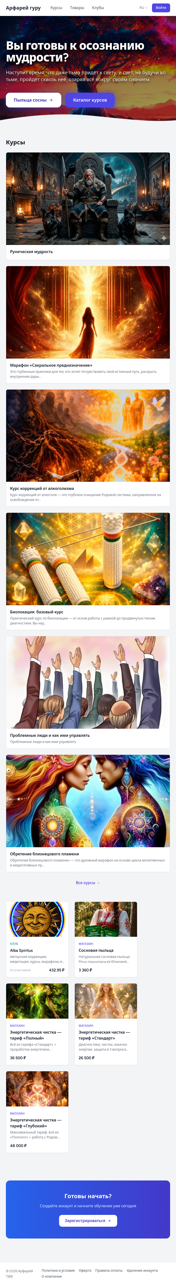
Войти (161, 8)
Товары (77, 7)
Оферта (85, 1271)
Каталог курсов (90, 100)
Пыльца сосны (33, 100)
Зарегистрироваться (88, 1220)
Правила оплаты (109, 1271)
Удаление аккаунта (142, 1271)
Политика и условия (58, 1271)
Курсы (56, 7)
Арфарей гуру (23, 8)
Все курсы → (88, 882)
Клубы (98, 7)
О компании (52, 1276)
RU (143, 8)
